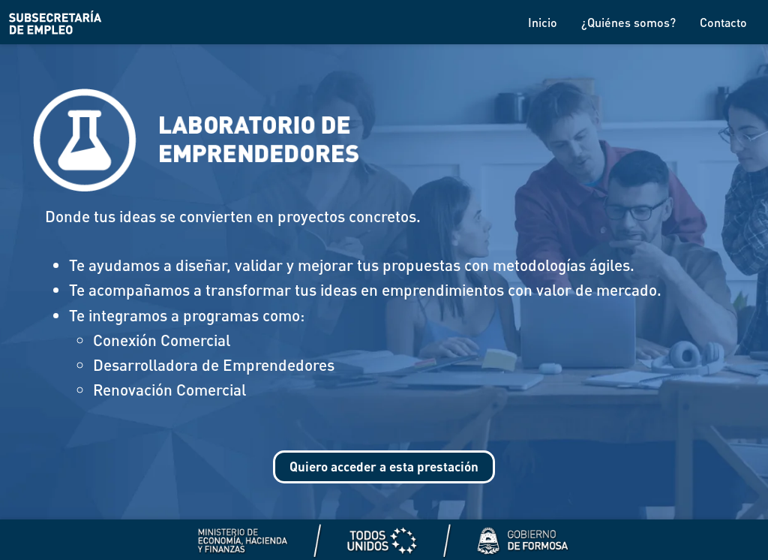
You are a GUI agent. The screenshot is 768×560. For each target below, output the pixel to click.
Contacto (723, 22)
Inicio (542, 22)
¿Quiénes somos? (628, 22)
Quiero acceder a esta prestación (384, 468)
